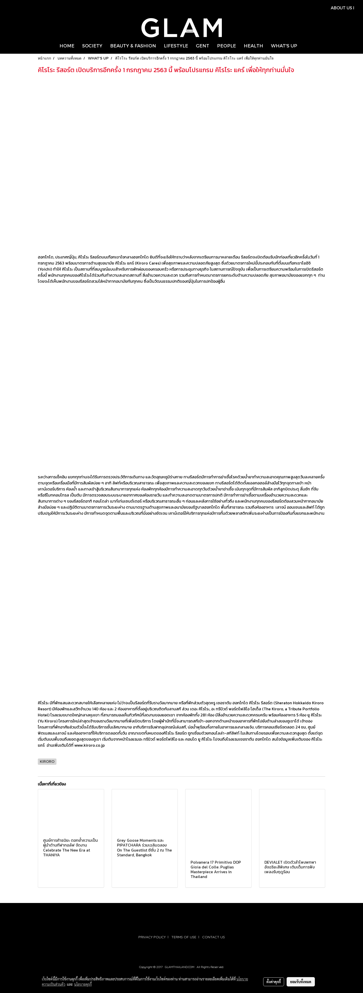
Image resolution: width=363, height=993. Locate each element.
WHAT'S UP (284, 45)
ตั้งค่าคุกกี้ (273, 981)
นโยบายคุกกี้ (83, 984)
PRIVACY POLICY (152, 937)
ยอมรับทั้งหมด (300, 981)
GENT (202, 45)
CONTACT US (213, 937)
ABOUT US (341, 7)
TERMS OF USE (183, 937)
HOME (66, 45)
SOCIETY (92, 45)
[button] (306, 46)
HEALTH (253, 45)
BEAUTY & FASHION (133, 45)
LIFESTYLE (176, 45)
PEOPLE (226, 45)
